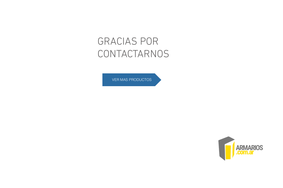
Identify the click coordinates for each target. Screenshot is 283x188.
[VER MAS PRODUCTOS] (131, 79)
